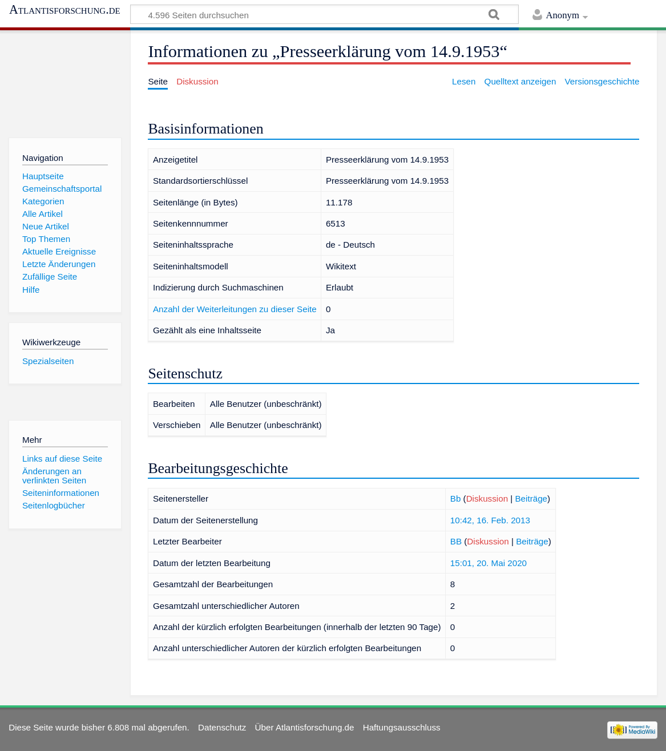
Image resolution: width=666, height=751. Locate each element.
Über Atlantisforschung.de (304, 727)
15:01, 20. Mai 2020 (488, 563)
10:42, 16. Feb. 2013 (490, 520)
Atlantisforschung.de (64, 10)
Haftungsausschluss (402, 727)
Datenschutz (222, 727)
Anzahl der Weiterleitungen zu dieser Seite (235, 309)
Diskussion (487, 498)
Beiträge (531, 498)
